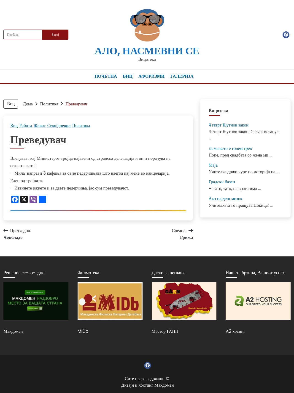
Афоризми (151, 76)
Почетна (105, 76)
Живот (40, 125)
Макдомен (13, 331)
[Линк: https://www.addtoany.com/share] (42, 200)
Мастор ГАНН (165, 331)
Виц (128, 76)
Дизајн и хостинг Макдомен (147, 385)
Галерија (182, 76)
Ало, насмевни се (147, 51)
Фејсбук (286, 34)
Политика (81, 125)
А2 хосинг (235, 331)
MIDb (83, 331)
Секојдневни (59, 125)
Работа (25, 125)
